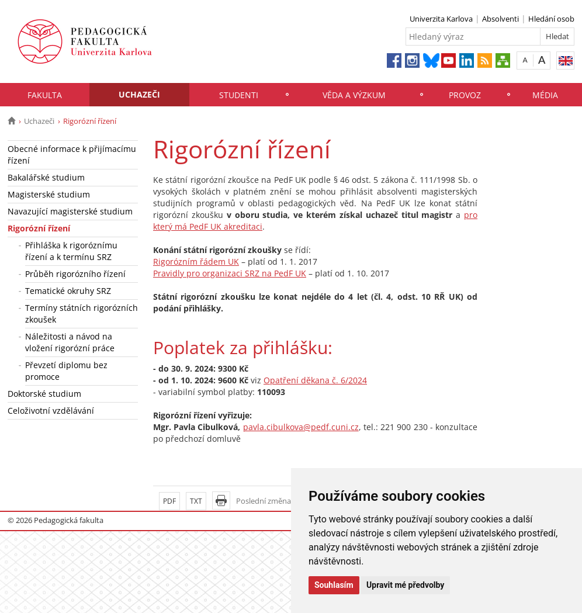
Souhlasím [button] (334, 585)
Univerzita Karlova (441, 18)
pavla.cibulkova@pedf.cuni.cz (301, 426)
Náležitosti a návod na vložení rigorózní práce (70, 342)
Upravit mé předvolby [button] (405, 585)
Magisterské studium (49, 194)
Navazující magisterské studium (70, 211)
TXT (196, 501)
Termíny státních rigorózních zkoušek (81, 313)
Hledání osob (551, 18)
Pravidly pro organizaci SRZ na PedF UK (229, 273)
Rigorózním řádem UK (196, 261)
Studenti (238, 95)
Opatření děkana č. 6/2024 (315, 380)
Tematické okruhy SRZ (68, 290)
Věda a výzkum (354, 95)
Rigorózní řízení (39, 228)
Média (545, 95)
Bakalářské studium (46, 177)
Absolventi (500, 18)
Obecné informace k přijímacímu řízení (72, 154)
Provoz (465, 95)
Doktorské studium (44, 393)
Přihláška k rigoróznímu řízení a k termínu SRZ (71, 251)
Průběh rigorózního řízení (75, 273)
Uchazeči (139, 94)
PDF (169, 501)
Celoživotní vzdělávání (51, 410)
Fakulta (44, 95)
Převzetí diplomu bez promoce (66, 370)
